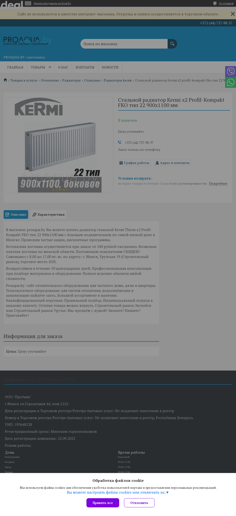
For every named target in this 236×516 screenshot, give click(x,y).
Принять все (103, 503)
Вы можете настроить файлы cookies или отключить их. (116, 492)
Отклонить (139, 503)
